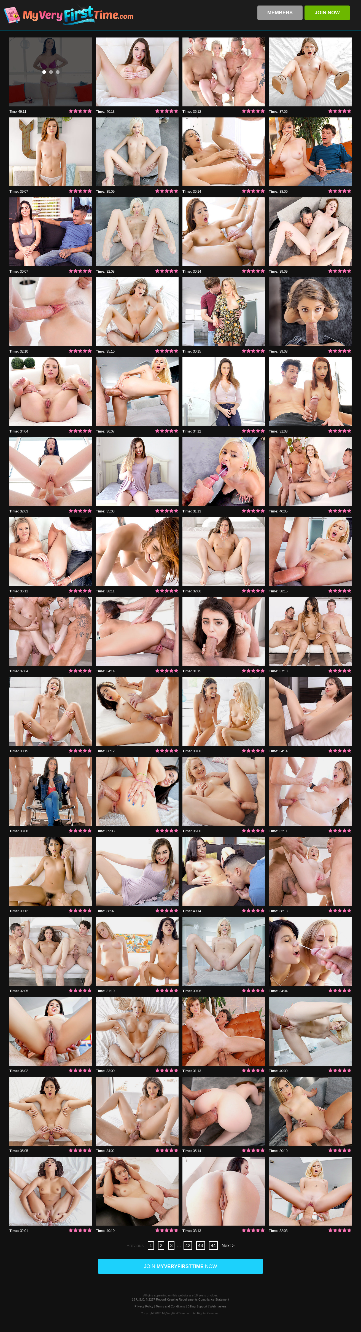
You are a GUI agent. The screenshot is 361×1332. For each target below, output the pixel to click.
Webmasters (218, 1306)
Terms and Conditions (170, 1306)
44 (213, 1245)
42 (187, 1245)
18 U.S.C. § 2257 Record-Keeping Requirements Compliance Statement (180, 1299)
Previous (135, 1245)
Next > (228, 1245)
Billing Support (197, 1306)
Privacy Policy (143, 1306)
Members (280, 12)
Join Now (327, 12)
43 (200, 1245)
